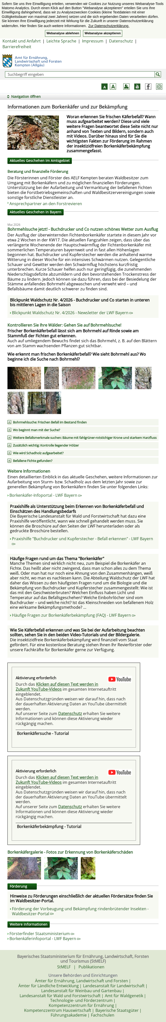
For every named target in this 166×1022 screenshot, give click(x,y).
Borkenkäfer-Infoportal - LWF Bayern (45, 495)
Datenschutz (121, 41)
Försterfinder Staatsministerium (41, 933)
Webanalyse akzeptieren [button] (102, 33)
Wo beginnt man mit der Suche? (36, 430)
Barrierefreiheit (16, 46)
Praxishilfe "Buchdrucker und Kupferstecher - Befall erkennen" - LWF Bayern (82, 540)
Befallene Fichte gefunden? (32, 460)
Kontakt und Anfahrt (21, 41)
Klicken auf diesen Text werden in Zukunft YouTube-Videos (57, 686)
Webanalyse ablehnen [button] (62, 33)
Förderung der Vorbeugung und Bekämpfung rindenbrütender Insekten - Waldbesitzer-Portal (80, 911)
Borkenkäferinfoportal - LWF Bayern (45, 938)
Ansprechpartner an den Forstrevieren (45, 203)
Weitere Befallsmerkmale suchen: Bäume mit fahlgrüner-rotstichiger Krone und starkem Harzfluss (85, 437)
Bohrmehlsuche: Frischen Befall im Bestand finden (50, 422)
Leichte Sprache (61, 41)
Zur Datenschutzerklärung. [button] (108, 26)
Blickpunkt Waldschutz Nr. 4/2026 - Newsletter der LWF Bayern (72, 312)
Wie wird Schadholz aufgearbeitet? (38, 453)
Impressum (92, 41)
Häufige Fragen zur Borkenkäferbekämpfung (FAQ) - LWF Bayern (73, 615)
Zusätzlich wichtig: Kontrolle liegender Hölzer (46, 445)
